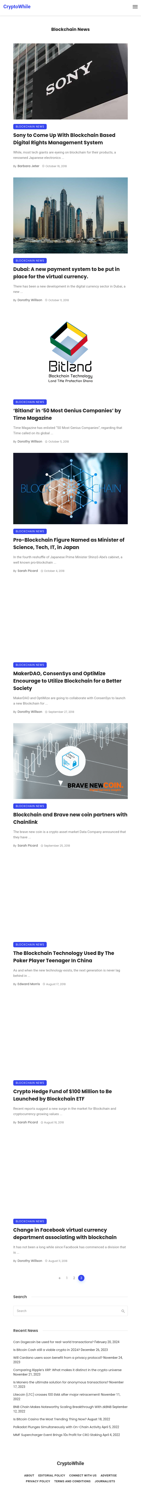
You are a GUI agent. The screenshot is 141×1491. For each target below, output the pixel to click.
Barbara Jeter (28, 166)
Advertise (109, 1475)
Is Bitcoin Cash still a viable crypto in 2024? (46, 1350)
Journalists (105, 1481)
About (29, 1475)
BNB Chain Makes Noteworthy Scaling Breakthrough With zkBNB (62, 1407)
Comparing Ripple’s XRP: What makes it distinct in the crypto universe (67, 1370)
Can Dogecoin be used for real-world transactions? (53, 1342)
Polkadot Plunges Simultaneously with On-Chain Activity (57, 1427)
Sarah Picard (28, 571)
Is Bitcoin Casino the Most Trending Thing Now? (50, 1419)
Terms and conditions (72, 1481)
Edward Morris (29, 984)
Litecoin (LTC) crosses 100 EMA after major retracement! (56, 1394)
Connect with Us (83, 1475)
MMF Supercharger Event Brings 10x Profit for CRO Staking (57, 1435)
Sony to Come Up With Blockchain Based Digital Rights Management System (64, 139)
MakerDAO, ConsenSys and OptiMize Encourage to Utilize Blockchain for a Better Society (67, 681)
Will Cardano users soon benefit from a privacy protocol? (57, 1357)
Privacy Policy (38, 1481)
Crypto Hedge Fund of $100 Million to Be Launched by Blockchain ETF (62, 1095)
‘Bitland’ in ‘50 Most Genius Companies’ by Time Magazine (67, 414)
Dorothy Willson (30, 300)
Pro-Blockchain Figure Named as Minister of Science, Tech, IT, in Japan (68, 544)
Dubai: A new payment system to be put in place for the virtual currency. (66, 273)
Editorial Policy (51, 1475)
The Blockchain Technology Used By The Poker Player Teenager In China (63, 957)
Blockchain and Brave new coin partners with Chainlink (70, 818)
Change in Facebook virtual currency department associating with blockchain (65, 1234)
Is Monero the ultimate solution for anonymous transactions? (60, 1382)
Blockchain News (30, 126)
